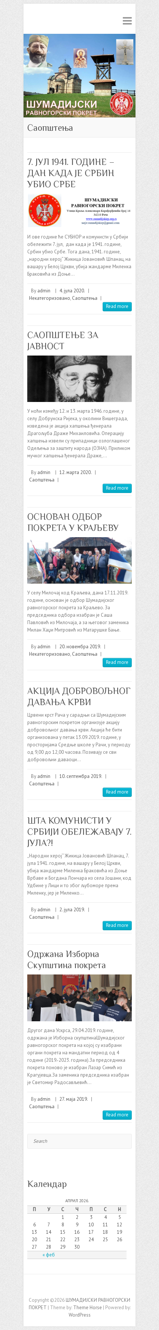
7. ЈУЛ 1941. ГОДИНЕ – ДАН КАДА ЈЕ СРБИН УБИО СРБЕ (71, 173)
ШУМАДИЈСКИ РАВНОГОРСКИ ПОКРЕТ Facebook (79, 1287)
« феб (49, 1255)
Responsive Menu (127, 21)
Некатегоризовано (49, 298)
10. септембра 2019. (80, 776)
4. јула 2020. (72, 291)
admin (43, 291)
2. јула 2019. (72, 909)
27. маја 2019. (73, 1099)
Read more (117, 306)
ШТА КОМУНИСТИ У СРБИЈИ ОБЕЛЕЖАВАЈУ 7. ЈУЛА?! (79, 831)
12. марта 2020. (75, 472)
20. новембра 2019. (80, 646)
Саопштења (84, 298)
